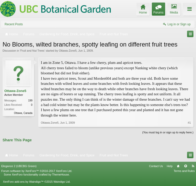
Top (185, 166)
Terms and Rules (184, 170)
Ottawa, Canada (23, 113)
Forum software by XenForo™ (36, 170)
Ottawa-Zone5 (68, 50)
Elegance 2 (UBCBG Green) (18, 166)
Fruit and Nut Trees (32, 50)
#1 (189, 122)
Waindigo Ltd (61, 181)
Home (178, 166)
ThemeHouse (60, 174)
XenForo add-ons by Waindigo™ (23, 181)
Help (170, 166)
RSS (193, 166)
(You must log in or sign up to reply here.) (167, 132)
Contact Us (156, 166)
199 (30, 100)
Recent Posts (14, 24)
